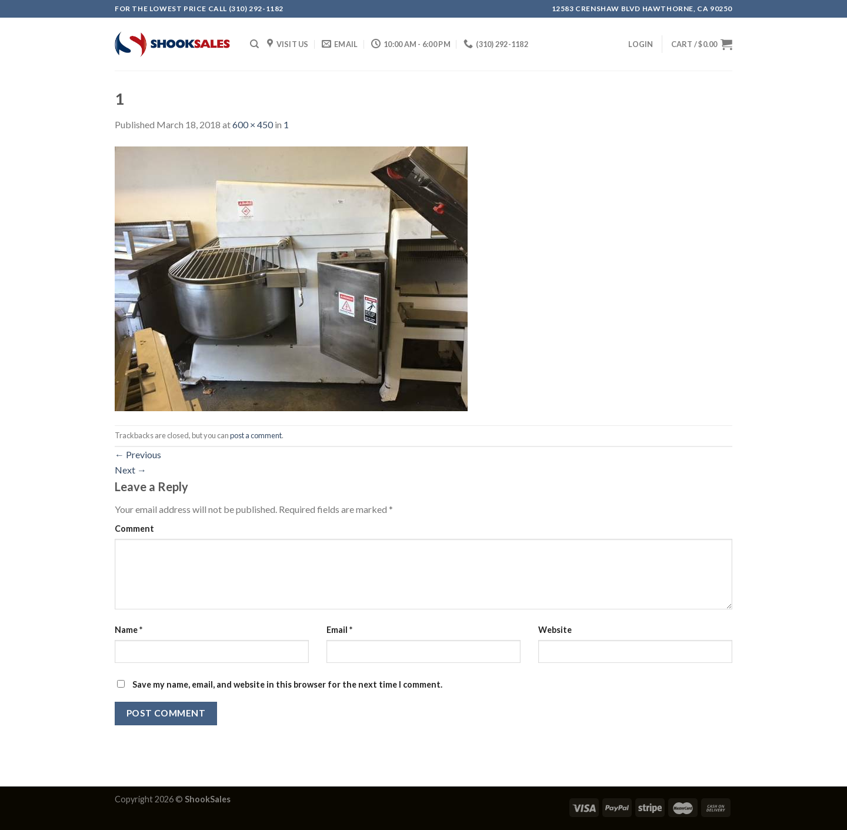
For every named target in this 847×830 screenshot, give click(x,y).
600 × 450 (252, 124)
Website (555, 630)
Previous (138, 454)
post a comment (256, 435)
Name (128, 630)
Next (130, 469)
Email (339, 630)
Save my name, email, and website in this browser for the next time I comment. (287, 684)
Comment (134, 529)
